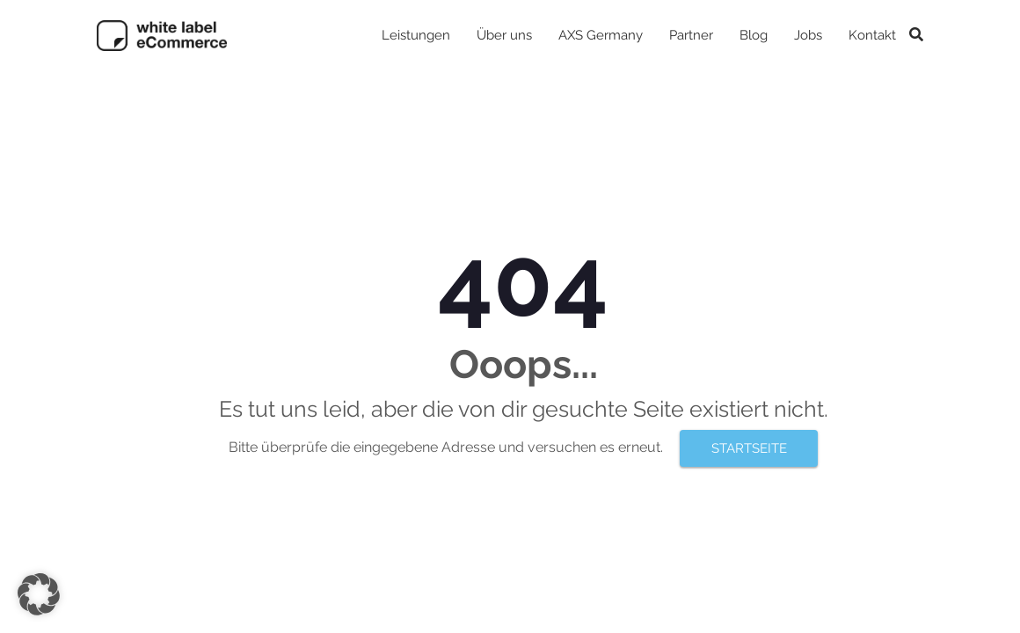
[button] (38, 594)
